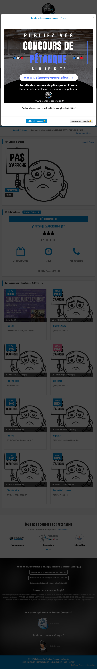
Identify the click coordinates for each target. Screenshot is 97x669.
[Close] (93, 17)
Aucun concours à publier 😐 (81, 121)
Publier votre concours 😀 (37, 121)
